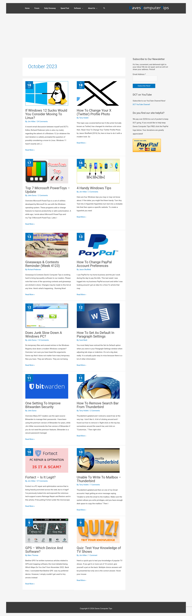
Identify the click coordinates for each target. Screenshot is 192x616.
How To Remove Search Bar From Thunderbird (99, 403)
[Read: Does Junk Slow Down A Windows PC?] (46, 313)
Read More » (30, 147)
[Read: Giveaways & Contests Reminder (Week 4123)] (46, 243)
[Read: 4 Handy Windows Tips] (98, 169)
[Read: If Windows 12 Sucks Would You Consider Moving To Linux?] (46, 91)
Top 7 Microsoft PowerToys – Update (47, 188)
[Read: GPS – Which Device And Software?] (46, 528)
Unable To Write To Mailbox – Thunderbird (99, 477)
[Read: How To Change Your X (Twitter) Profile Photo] (98, 91)
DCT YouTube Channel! (142, 102)
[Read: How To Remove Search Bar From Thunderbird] (98, 384)
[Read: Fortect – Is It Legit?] (46, 458)
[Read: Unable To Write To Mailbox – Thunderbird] (98, 458)
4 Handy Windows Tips (95, 186)
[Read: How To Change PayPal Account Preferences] (98, 243)
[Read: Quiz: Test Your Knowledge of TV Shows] (98, 528)
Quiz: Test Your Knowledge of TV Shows (98, 547)
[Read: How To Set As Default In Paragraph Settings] (98, 313)
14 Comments (44, 338)
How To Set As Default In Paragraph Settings (97, 332)
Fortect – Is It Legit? (41, 475)
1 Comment (94, 553)
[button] (108, 7)
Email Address (139, 72)
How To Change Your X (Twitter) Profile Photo (95, 110)
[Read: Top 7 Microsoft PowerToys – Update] (46, 169)
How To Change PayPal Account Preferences (96, 261)
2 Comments (44, 193)
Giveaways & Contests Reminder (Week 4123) (44, 261)
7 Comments (96, 482)
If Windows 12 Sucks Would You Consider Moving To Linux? (48, 111)
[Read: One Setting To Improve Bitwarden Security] (46, 384)
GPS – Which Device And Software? (45, 547)
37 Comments (43, 479)
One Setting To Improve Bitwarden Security (44, 403)
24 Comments (43, 119)
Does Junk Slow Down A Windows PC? (45, 332)
